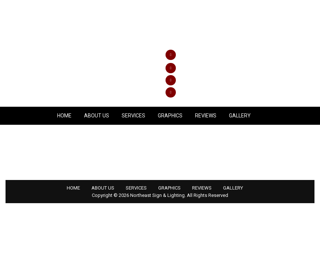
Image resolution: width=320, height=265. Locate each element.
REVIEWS (205, 116)
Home (64, 116)
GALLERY (240, 116)
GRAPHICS (170, 116)
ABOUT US (96, 116)
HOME (73, 188)
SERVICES (133, 116)
